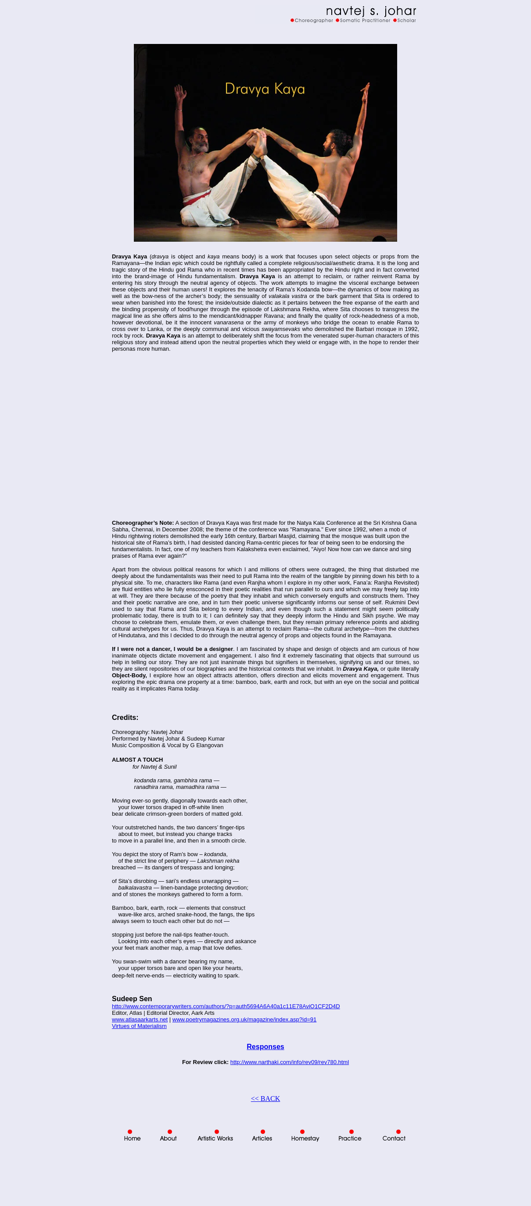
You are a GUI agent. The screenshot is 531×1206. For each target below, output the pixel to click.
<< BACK (265, 1098)
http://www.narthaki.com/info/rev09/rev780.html (289, 1062)
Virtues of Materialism (139, 1026)
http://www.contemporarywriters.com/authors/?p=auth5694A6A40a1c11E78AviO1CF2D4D (226, 1006)
